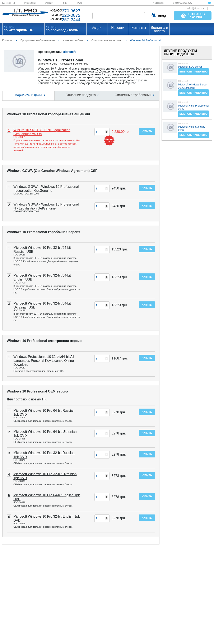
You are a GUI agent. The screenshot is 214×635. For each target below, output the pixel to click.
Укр (65, 2)
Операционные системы (74, 63)
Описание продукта (81, 95)
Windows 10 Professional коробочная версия (43, 232)
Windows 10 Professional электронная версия (44, 341)
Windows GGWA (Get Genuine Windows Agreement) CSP (52, 171)
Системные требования (133, 95)
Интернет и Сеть (47, 63)
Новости (30, 2)
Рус (79, 2)
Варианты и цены (28, 95)
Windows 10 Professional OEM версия (37, 391)
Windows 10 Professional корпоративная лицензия (48, 114)
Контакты (8, 2)
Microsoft (69, 51)
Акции (49, 2)
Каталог (18, 28)
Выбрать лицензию (194, 71)
